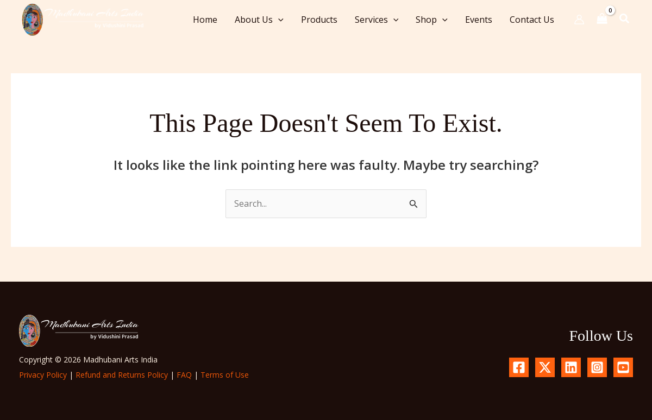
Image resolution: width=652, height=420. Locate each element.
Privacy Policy (43, 375)
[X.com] (545, 367)
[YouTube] (623, 367)
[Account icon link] (579, 19)
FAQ (184, 375)
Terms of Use (224, 375)
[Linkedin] (571, 367)
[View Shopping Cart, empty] (602, 19)
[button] (278, 20)
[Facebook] (519, 367)
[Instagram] (597, 367)
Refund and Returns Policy (122, 375)
